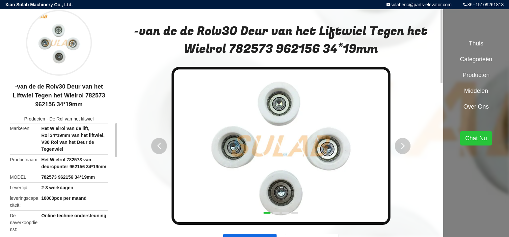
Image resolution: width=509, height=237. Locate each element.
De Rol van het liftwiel (71, 118)
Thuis (476, 43)
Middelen (476, 91)
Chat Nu (476, 138)
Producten (34, 118)
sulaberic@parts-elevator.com (420, 4)
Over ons (476, 106)
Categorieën (476, 59)
